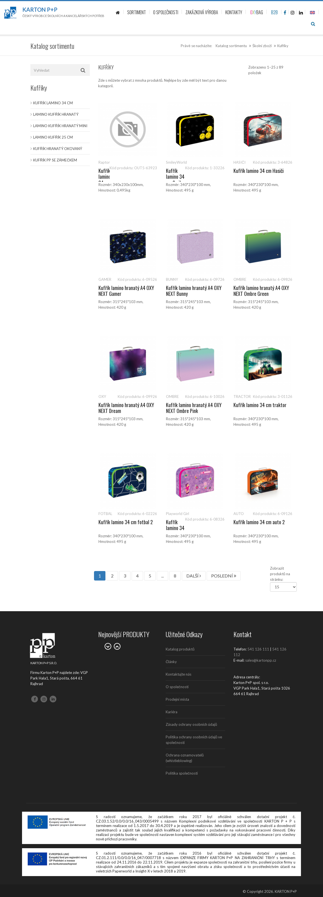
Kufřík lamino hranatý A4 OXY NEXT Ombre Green (261, 291)
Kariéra (171, 712)
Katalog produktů (180, 649)
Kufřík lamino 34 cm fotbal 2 (125, 522)
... (162, 575)
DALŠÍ (193, 575)
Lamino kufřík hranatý (55, 114)
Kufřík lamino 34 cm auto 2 (259, 522)
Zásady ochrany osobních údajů (191, 724)
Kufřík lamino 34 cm (53, 103)
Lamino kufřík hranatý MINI (60, 126)
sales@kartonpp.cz (260, 660)
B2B (274, 12)
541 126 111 (258, 649)
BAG (256, 12)
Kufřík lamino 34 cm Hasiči (258, 170)
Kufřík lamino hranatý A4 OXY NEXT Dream (126, 408)
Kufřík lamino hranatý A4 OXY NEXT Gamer (126, 291)
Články (171, 661)
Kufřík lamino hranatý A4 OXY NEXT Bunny (193, 291)
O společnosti (177, 687)
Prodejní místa (177, 699)
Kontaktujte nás (178, 674)
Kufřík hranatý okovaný (57, 148)
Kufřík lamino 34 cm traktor (259, 404)
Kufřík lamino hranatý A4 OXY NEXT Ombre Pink (193, 408)
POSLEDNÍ (223, 575)
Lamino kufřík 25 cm (53, 137)
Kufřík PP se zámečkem (55, 160)
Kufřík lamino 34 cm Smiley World (175, 179)
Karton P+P (39, 9)
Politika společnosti (182, 773)
